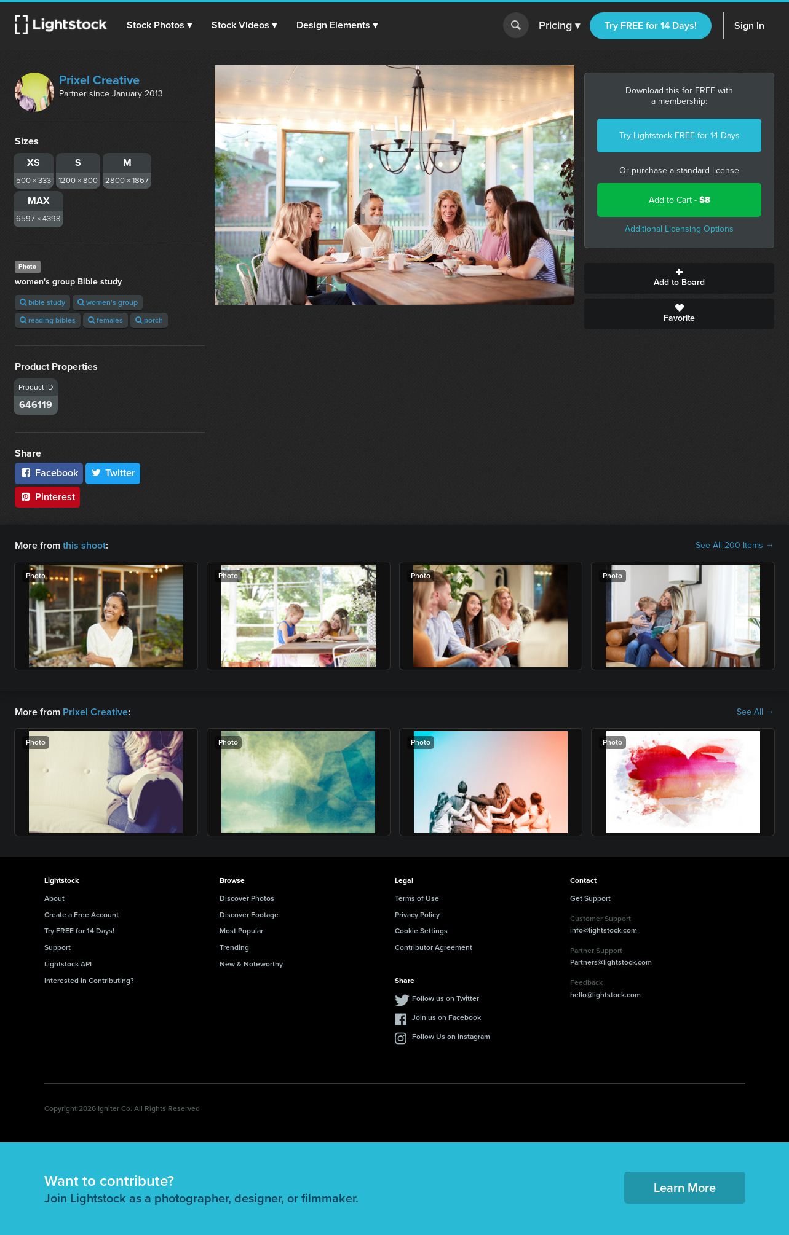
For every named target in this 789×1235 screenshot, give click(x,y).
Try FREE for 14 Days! (651, 25)
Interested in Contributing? (89, 980)
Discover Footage (249, 914)
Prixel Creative (99, 80)
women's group (107, 302)
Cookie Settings (421, 930)
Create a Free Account (81, 914)
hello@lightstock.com (605, 994)
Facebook (49, 473)
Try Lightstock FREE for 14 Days (679, 135)
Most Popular (241, 930)
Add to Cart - (679, 200)
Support (57, 947)
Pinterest (47, 497)
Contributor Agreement (433, 947)
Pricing (559, 25)
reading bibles (48, 320)
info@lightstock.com (603, 930)
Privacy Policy (417, 914)
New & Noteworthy (251, 964)
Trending (234, 947)
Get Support (590, 898)
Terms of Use (417, 898)
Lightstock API (68, 964)
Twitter (113, 473)
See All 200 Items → (735, 545)
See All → (755, 712)
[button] (159, 25)
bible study (42, 302)
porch (149, 320)
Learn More (685, 1187)
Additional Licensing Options (679, 228)
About (54, 898)
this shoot (84, 545)
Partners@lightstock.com (611, 962)
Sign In (749, 25)
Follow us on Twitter (445, 998)
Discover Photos (247, 898)
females (105, 320)
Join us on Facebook (446, 1017)
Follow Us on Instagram (451, 1036)
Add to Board (679, 278)
